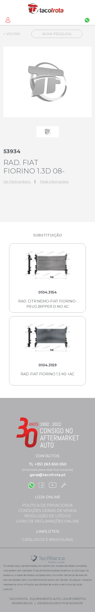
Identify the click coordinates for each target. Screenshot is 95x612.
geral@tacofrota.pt (47, 475)
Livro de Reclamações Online (47, 521)
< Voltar (11, 34)
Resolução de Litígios (47, 516)
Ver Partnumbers (17, 182)
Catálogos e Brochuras (47, 540)
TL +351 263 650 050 (48, 464)
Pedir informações (54, 182)
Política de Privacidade (47, 505)
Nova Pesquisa (56, 34)
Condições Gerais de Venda (47, 511)
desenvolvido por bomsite (60, 603)
